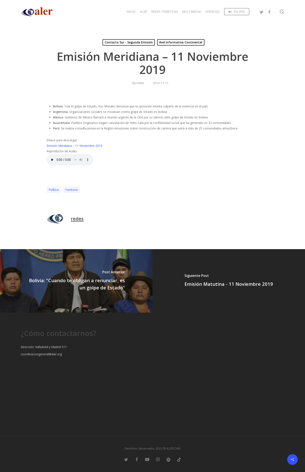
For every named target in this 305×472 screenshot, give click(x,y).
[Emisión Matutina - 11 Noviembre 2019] (228, 281)
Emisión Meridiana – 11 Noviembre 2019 (74, 146)
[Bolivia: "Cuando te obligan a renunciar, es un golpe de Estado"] (76, 281)
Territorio (71, 190)
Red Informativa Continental (180, 42)
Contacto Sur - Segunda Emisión (129, 42)
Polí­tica (54, 190)
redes (140, 83)
